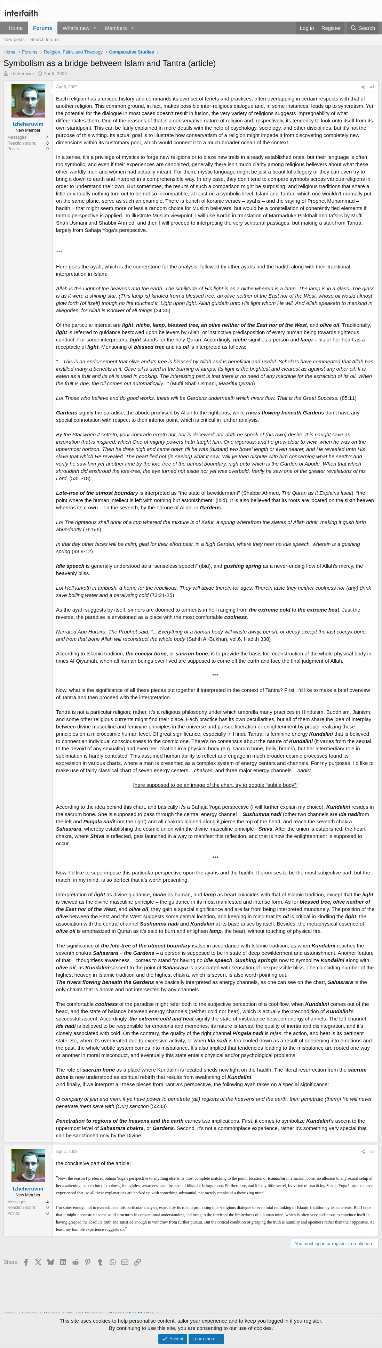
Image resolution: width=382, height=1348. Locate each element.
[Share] (363, 87)
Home (16, 28)
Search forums (45, 39)
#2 (372, 1151)
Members (116, 28)
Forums (42, 28)
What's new (76, 28)
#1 (372, 86)
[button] (95, 28)
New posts (14, 39)
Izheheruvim (21, 73)
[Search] (363, 28)
